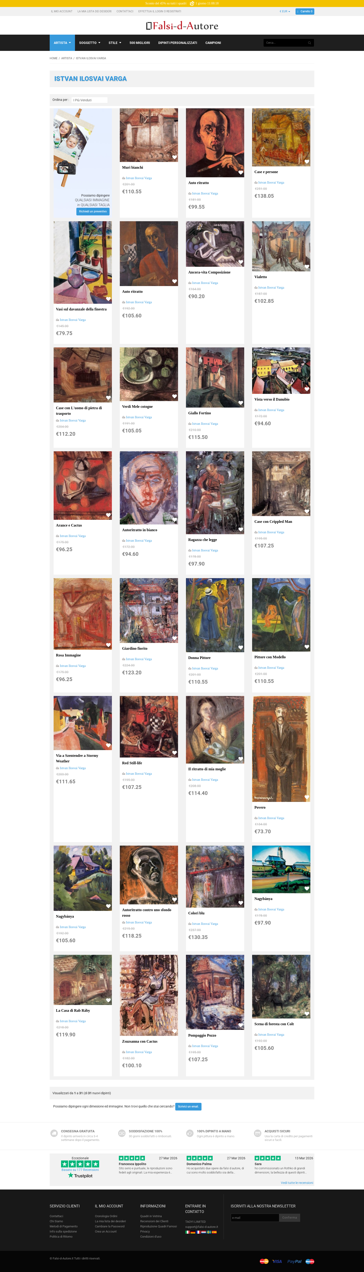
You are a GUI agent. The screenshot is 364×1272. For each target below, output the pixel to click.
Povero (260, 807)
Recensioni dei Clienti (154, 1221)
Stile (115, 43)
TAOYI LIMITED (195, 1221)
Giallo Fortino (199, 413)
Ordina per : (60, 100)
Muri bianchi (132, 167)
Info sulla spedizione (63, 1231)
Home (54, 58)
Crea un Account (106, 1231)
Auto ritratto (198, 183)
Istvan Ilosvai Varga (139, 178)
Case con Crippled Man (273, 522)
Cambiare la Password (109, 1226)
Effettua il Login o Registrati (160, 11)
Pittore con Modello (270, 657)
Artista (62, 43)
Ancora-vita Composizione (209, 272)
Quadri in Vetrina (151, 1216)
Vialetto (260, 277)
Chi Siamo (56, 1221)
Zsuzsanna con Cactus (139, 1041)
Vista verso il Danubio (271, 399)
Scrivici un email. (188, 1106)
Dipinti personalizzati (177, 43)
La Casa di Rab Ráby (73, 1010)
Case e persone (266, 172)
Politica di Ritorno (61, 1236)
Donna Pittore (199, 658)
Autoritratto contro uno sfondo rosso (146, 912)
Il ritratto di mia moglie (207, 769)
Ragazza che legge (202, 540)
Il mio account (62, 11)
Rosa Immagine (68, 655)
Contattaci (125, 11)
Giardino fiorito (134, 648)
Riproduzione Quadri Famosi (158, 1226)
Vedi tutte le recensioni (297, 1183)
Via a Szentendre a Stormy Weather (77, 758)
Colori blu (196, 913)
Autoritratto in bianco (139, 530)
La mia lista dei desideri (95, 11)
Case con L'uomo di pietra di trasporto (79, 410)
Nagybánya (65, 916)
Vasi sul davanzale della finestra (81, 309)
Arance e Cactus (69, 525)
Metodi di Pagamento (64, 1226)
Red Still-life (132, 763)
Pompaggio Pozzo (202, 1035)
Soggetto (89, 43)
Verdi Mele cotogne (137, 407)
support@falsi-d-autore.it (201, 1227)
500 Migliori (140, 43)
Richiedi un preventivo (93, 211)
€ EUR (285, 11)
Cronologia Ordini (106, 1216)
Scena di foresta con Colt (274, 1024)
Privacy (145, 1231)
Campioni (213, 43)
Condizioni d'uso (150, 1236)
